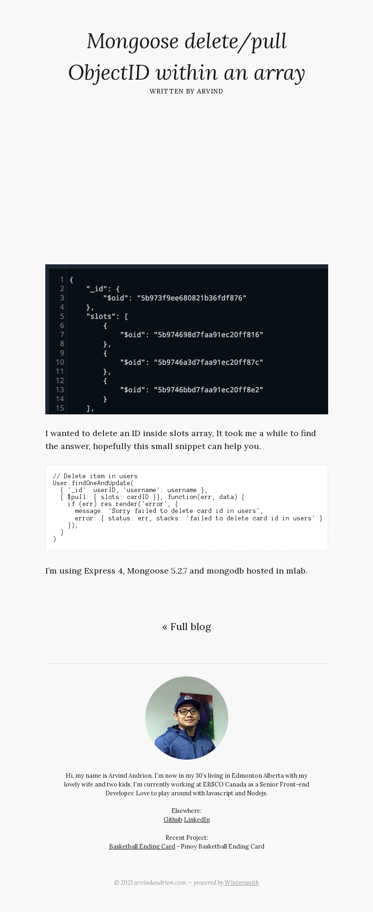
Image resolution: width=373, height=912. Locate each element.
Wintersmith (242, 882)
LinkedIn (197, 819)
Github (173, 819)
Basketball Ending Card (142, 846)
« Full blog (186, 626)
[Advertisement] (186, 174)
